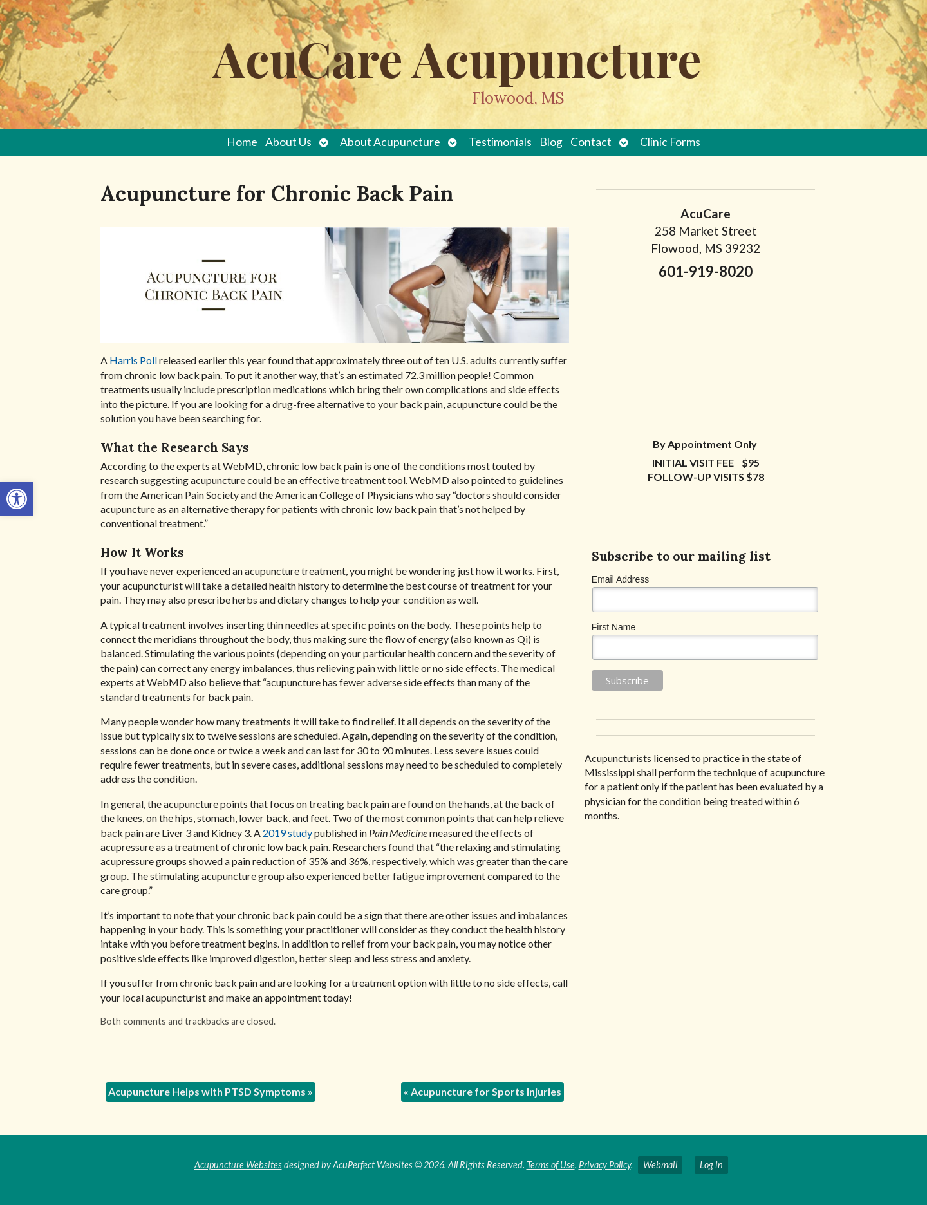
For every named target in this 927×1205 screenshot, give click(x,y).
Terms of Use (551, 1164)
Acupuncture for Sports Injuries (482, 1091)
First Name (613, 627)
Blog (551, 142)
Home (242, 142)
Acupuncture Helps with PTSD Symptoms (210, 1091)
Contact (591, 142)
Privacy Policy (605, 1164)
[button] (16, 499)
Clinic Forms (670, 142)
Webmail (660, 1164)
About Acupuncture (390, 142)
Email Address (620, 579)
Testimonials (500, 142)
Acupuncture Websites (238, 1164)
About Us (288, 142)
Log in (711, 1164)
